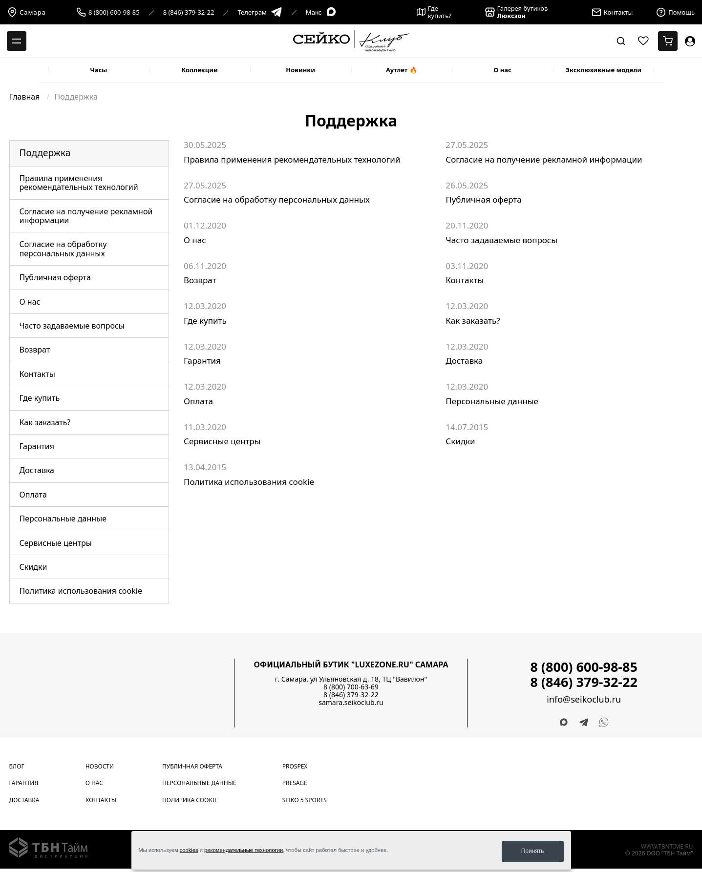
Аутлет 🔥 (401, 69)
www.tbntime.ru (667, 846)
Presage (294, 783)
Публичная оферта (55, 277)
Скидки (33, 566)
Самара (26, 12)
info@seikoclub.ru (584, 699)
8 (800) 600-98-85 (114, 12)
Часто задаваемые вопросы (72, 325)
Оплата (33, 494)
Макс (321, 12)
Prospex (295, 766)
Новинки (300, 69)
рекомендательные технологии (243, 851)
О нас (502, 69)
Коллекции (199, 69)
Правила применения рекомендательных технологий (79, 182)
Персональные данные (63, 518)
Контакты (37, 374)
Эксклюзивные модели (603, 69)
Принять (532, 851)
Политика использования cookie (81, 590)
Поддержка (45, 152)
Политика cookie (190, 800)
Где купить (40, 398)
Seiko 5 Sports (304, 800)
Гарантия (37, 446)
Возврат (35, 349)
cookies (189, 851)
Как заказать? (45, 422)
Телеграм (259, 12)
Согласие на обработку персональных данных (63, 248)
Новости (99, 766)
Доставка (37, 470)
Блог (16, 766)
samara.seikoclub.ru (351, 702)
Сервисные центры (56, 543)
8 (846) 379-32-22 (188, 12)
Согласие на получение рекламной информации (86, 216)
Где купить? (434, 12)
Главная (25, 96)
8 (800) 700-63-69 (351, 686)
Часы (98, 69)
